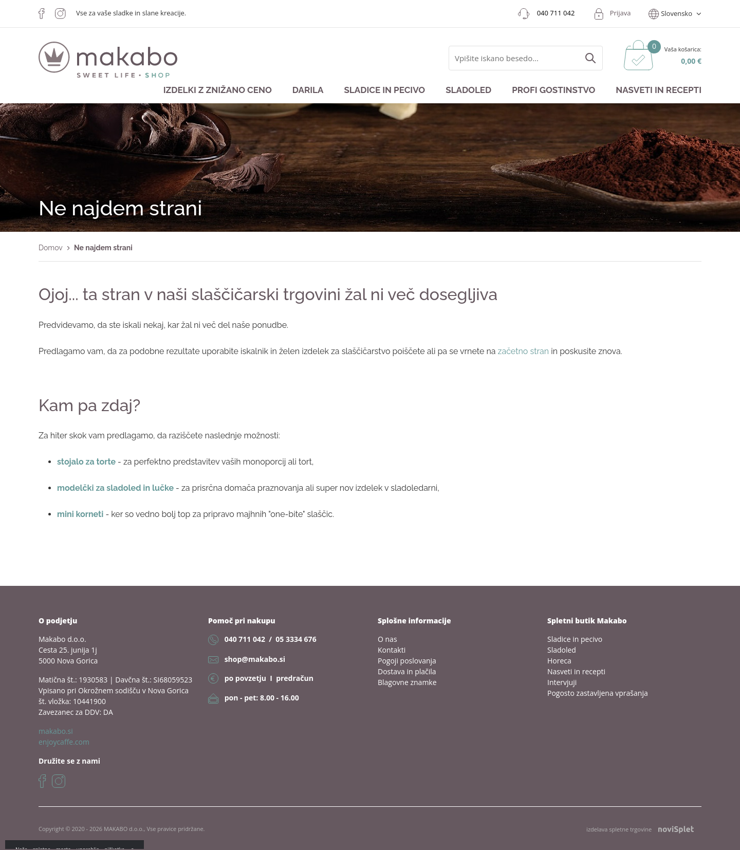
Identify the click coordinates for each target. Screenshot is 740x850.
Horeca (559, 661)
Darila (308, 90)
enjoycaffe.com (64, 742)
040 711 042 (245, 639)
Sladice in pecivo (384, 90)
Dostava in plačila (407, 671)
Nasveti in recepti (658, 90)
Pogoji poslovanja (407, 661)
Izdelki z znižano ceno (217, 90)
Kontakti (391, 650)
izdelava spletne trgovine (640, 829)
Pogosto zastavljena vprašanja (597, 693)
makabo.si (56, 731)
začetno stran (523, 351)
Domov (51, 248)
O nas (387, 639)
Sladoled (468, 90)
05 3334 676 (295, 639)
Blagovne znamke (407, 682)
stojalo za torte (86, 462)
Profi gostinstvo (553, 90)
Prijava (620, 12)
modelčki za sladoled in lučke (115, 488)
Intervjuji (562, 682)
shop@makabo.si (255, 659)
